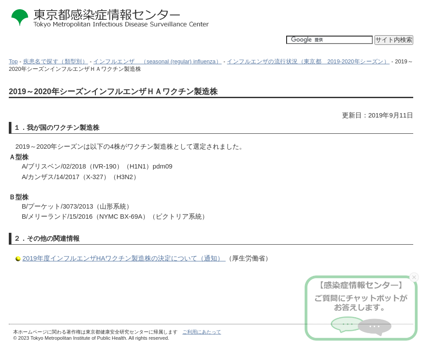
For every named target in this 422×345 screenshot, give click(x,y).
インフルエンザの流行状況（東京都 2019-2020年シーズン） (308, 62)
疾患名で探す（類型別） (55, 62)
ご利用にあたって (201, 331)
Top (13, 62)
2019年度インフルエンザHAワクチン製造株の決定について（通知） (124, 258)
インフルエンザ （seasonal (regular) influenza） (157, 62)
